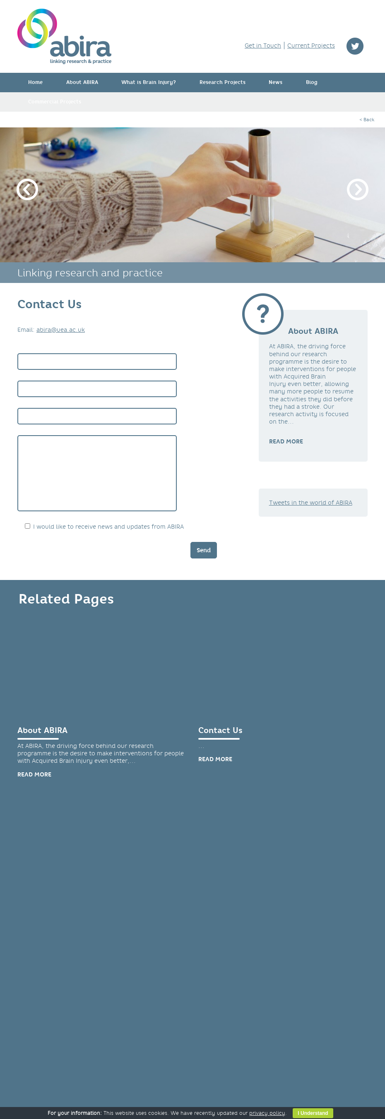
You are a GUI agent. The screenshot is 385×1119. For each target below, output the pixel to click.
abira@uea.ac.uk (60, 329)
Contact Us (220, 743)
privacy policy (267, 1113)
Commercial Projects (54, 101)
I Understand (313, 1113)
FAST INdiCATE (131, 1006)
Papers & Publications (61, 903)
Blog (312, 82)
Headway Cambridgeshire (147, 1028)
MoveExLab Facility (236, 903)
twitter (354, 46)
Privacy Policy (46, 1036)
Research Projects (222, 82)
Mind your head (133, 1043)
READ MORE (286, 441)
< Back (366, 119)
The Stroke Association (143, 1050)
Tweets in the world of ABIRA (310, 502)
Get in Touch (263, 45)
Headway (124, 1021)
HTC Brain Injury (134, 1013)
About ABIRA (82, 82)
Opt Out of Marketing (57, 1043)
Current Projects (311, 45)
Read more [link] (34, 787)
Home (35, 82)
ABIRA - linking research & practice (64, 36)
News (275, 82)
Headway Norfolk (135, 1036)
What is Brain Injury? (148, 82)
